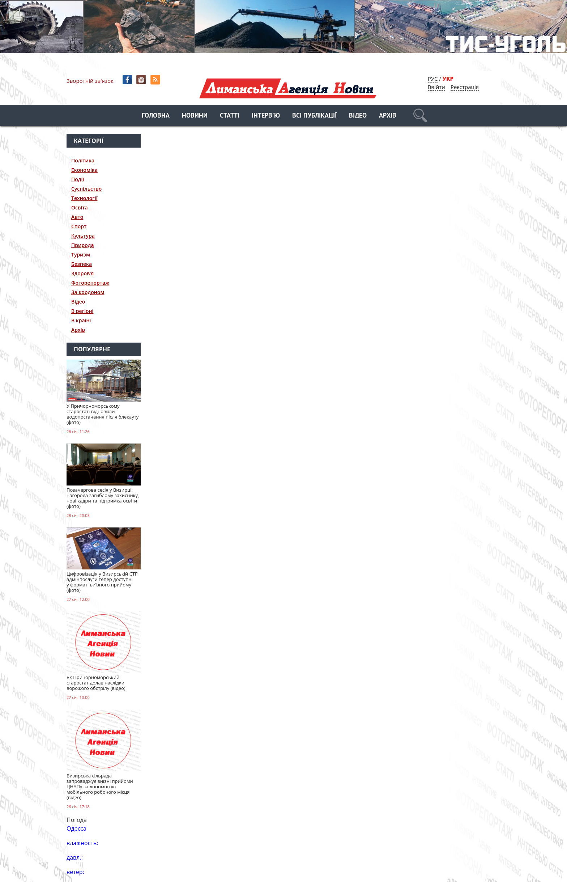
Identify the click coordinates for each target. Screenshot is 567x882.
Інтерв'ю (266, 116)
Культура (83, 235)
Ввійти (436, 86)
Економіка (84, 169)
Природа (82, 245)
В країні (81, 320)
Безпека (81, 263)
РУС (433, 78)
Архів (387, 116)
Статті (229, 116)
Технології (84, 198)
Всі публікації (314, 116)
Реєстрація (465, 86)
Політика (82, 160)
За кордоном (87, 292)
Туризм (80, 254)
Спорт (78, 226)
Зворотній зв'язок (90, 80)
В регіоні (82, 311)
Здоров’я (82, 273)
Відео (358, 116)
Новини (195, 116)
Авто (77, 216)
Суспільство (86, 188)
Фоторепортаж (90, 282)
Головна (156, 116)
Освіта (79, 207)
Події (77, 179)
